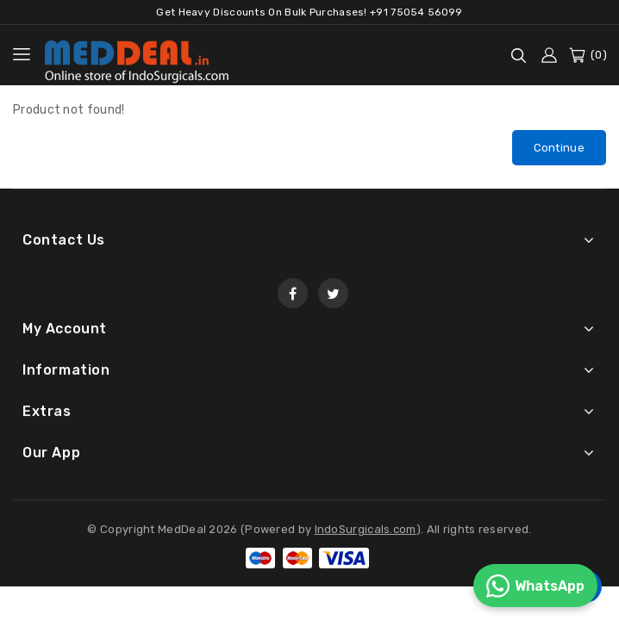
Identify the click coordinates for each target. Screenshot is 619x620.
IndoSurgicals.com (365, 530)
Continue (559, 147)
